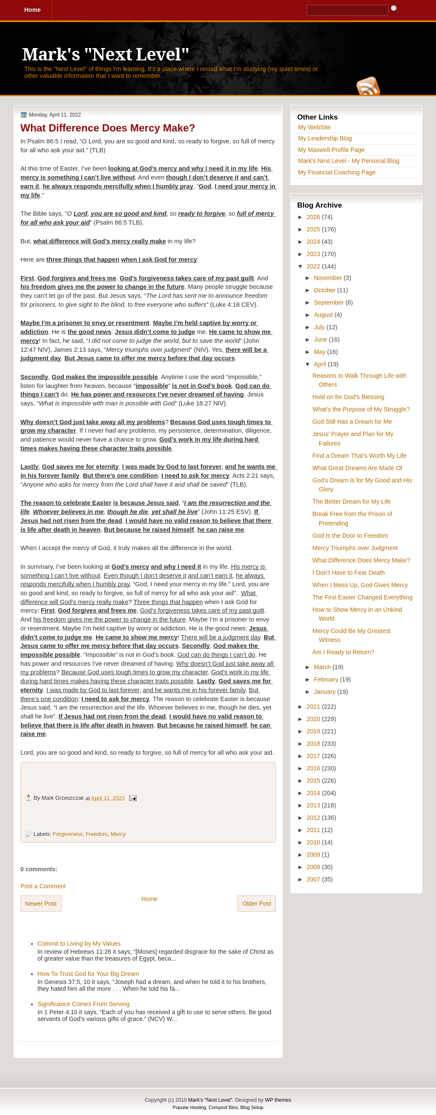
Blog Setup (252, 1107)
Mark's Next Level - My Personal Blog (348, 160)
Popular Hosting (189, 1107)
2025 (314, 229)
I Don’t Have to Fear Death (349, 572)
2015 (314, 780)
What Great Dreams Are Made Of (357, 468)
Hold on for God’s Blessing (348, 397)
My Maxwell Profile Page (331, 149)
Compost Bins (223, 1107)
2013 (314, 805)
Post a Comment (43, 886)
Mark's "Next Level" (105, 55)
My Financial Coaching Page (337, 172)
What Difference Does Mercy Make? (107, 128)
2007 (314, 879)
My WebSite (314, 127)
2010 (314, 842)
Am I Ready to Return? (343, 652)
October (325, 290)
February (327, 679)
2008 (314, 867)
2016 (314, 768)
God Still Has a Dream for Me (352, 421)
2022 (314, 266)
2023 (314, 254)
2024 (314, 241)
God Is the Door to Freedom (350, 535)
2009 (314, 854)
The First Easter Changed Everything (363, 597)
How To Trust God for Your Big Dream (88, 973)
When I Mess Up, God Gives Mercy (360, 585)
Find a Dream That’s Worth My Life (360, 455)
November (329, 277)
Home (149, 898)
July (320, 327)
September (329, 302)
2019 (314, 731)
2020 (314, 719)
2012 (314, 817)
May (320, 351)
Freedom (96, 834)
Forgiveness (68, 834)
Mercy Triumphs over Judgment (355, 548)
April (321, 364)
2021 (314, 706)
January (325, 691)
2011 (314, 830)
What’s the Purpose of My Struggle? (361, 409)
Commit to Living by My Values (78, 943)
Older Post (256, 903)
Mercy (118, 834)
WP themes (278, 1100)
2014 (314, 793)
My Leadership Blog (325, 138)
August (324, 314)
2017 (314, 756)
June (321, 339)
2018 (314, 743)
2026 (314, 217)
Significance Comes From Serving (83, 1004)
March (323, 667)
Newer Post (41, 903)
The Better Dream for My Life (352, 501)
